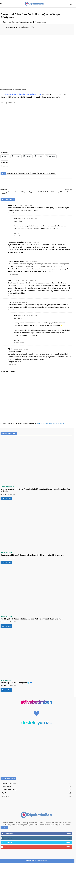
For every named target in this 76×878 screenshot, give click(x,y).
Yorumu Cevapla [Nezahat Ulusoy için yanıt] (13, 296)
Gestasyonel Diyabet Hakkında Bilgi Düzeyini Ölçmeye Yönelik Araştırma (32, 555)
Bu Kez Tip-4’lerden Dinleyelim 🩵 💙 (16, 682)
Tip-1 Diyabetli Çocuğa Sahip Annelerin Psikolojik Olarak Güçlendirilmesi (32, 619)
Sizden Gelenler (6, 680)
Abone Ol (68, 847)
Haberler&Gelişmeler (7, 486)
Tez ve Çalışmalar (6, 552)
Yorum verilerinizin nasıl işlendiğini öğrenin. (50, 423)
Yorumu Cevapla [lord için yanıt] (13, 310)
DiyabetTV (4, 22)
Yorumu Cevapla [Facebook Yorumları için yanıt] (13, 255)
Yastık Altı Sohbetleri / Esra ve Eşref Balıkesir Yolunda (55, 192)
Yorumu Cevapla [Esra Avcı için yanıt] (19, 236)
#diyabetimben (36, 701)
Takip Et (68, 838)
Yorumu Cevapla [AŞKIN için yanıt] (13, 364)
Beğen (69, 833)
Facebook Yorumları (16, 242)
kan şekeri (41, 173)
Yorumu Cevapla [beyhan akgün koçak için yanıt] (13, 274)
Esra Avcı (13, 27)
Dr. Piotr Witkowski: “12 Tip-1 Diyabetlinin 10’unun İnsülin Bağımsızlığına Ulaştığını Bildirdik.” (35, 490)
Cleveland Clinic (24, 173)
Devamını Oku (6, 498)
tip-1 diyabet (51, 173)
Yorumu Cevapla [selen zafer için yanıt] (13, 213)
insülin (34, 173)
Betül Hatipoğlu (12, 173)
